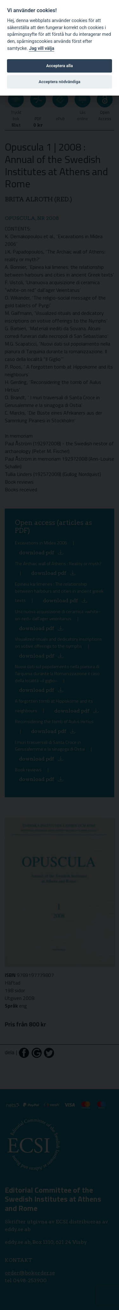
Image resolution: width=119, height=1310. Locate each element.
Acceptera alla (59, 65)
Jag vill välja (41, 48)
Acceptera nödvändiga (59, 81)
